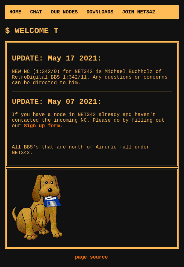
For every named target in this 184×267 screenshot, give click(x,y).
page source (91, 259)
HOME (15, 12)
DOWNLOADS (99, 12)
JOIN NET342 (138, 12)
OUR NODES (64, 12)
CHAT (36, 12)
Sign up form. (43, 128)
